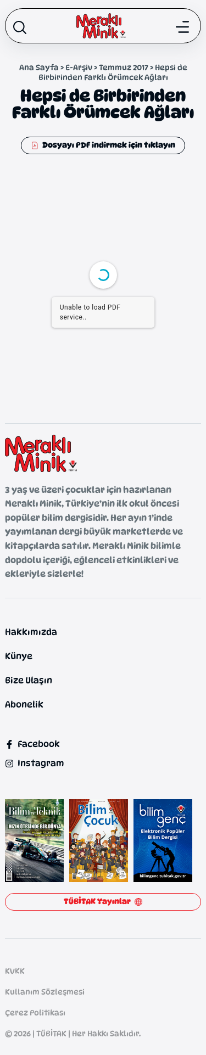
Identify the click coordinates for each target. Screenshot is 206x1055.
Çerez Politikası (35, 1012)
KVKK (15, 970)
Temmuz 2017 (123, 67)
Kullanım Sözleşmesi (45, 991)
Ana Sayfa (39, 67)
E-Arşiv (78, 67)
